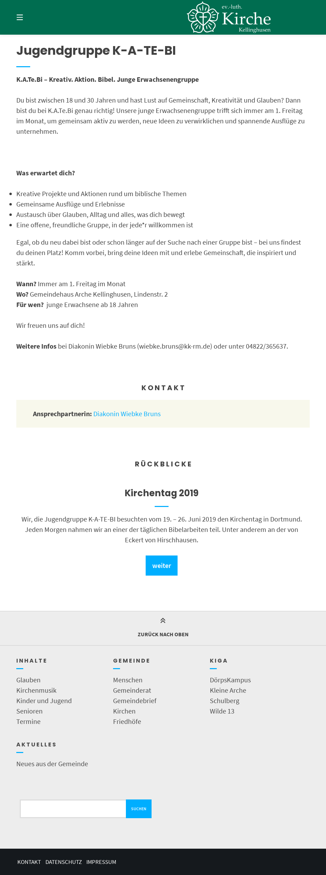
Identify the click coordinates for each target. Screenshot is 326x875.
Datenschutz (63, 862)
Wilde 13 (222, 711)
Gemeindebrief (134, 700)
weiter (161, 565)
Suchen (138, 808)
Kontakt (29, 862)
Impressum (101, 862)
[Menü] (32, 17)
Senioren (29, 711)
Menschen (128, 679)
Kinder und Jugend (44, 700)
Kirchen (124, 711)
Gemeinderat (132, 690)
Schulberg (224, 700)
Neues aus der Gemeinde (52, 763)
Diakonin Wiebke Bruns (127, 413)
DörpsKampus (230, 679)
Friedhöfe (127, 721)
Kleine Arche (228, 690)
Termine (28, 721)
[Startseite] (229, 17)
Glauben (28, 679)
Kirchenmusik (36, 690)
